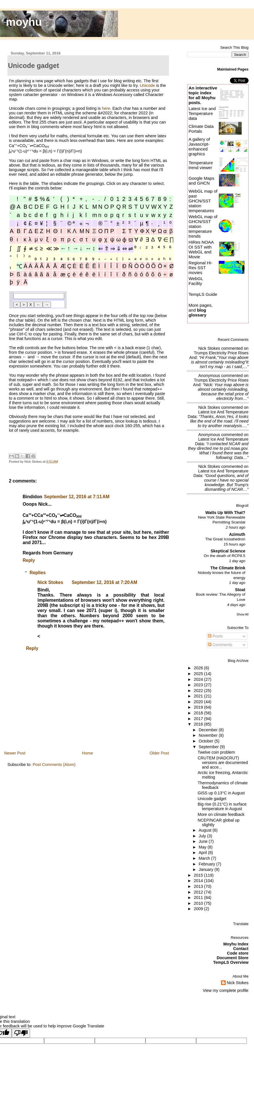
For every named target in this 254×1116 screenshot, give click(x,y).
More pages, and (200, 310)
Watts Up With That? (225, 512)
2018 (199, 713)
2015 (199, 875)
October (206, 741)
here (106, 108)
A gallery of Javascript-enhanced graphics (199, 146)
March (205, 858)
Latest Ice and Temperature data (202, 113)
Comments (220, 644)
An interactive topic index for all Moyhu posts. (202, 95)
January (206, 869)
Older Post (159, 753)
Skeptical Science (227, 551)
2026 (199, 668)
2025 (199, 673)
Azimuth (237, 534)
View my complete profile (226, 990)
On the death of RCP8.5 (224, 556)
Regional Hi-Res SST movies (200, 267)
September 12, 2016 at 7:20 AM (104, 582)
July (203, 836)
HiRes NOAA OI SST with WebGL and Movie (200, 249)
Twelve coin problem (216, 752)
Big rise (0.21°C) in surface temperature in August (222, 806)
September (209, 746)
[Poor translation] (21, 1033)
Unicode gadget (212, 798)
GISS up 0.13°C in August (221, 793)
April (203, 852)
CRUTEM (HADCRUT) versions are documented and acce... (223, 762)
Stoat (240, 589)
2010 (199, 903)
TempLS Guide (202, 294)
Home (87, 753)
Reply (29, 560)
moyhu (24, 22)
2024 (199, 679)
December (209, 730)
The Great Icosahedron (225, 539)
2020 (199, 701)
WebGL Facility (195, 281)
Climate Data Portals (200, 129)
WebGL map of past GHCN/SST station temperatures (202, 201)
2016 (199, 724)
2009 (199, 908)
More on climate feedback (221, 814)
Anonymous (209, 375)
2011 (199, 897)
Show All (242, 614)
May (203, 847)
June (204, 841)
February (207, 864)
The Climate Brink (227, 568)
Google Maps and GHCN (201, 180)
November (209, 735)
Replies (37, 572)
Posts (215, 636)
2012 (199, 892)
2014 (199, 880)
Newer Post (14, 753)
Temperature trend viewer (200, 165)
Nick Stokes (50, 582)
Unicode (147, 85)
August (206, 830)
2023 (199, 685)
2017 (199, 718)
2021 (199, 696)
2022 (199, 690)
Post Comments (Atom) (54, 764)
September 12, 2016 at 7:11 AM (76, 496)
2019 (199, 707)
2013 (199, 886)
